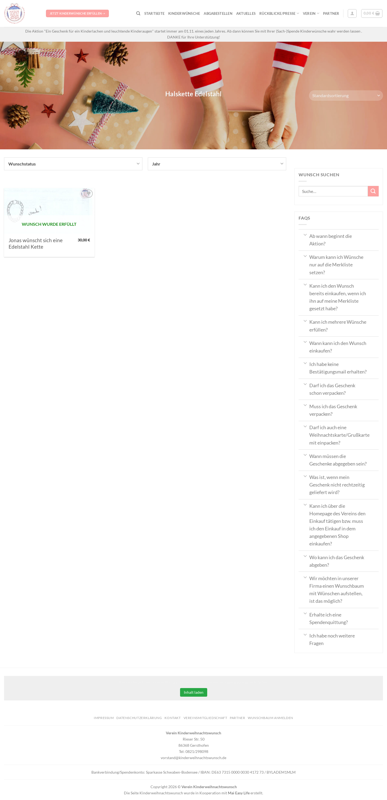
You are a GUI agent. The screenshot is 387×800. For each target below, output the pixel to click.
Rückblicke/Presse (279, 13)
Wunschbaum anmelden (270, 718)
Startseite (154, 13)
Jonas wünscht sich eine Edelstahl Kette (36, 243)
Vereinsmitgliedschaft (205, 718)
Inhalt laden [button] (193, 692)
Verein (311, 13)
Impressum (104, 718)
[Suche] (138, 13)
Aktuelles (246, 13)
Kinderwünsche (184, 13)
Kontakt (172, 718)
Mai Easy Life (239, 793)
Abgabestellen (218, 13)
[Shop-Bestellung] (346, 95)
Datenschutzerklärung (139, 718)
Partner (331, 13)
